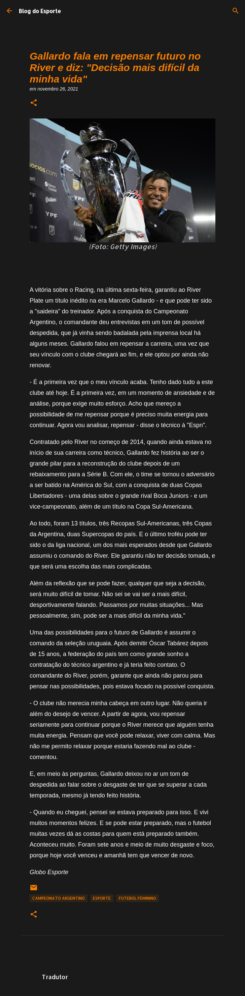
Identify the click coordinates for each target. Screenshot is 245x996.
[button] (34, 103)
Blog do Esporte (40, 10)
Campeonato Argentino (58, 898)
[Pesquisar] (236, 11)
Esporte (102, 898)
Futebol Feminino (137, 898)
